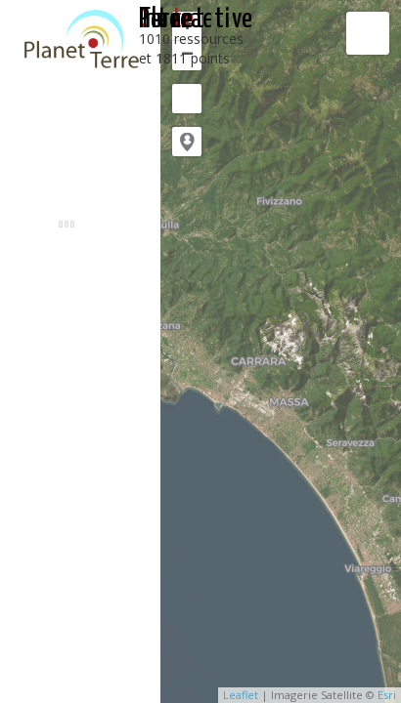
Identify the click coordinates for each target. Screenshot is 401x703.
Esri (387, 694)
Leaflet (240, 694)
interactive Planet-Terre (196, 19)
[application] (280, 351)
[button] (186, 141)
